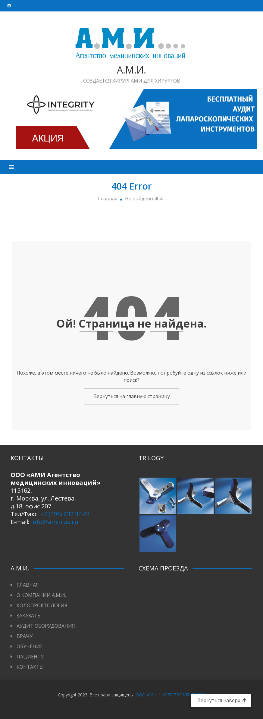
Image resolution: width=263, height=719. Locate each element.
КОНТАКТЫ (30, 667)
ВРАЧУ (25, 636)
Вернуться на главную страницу (131, 396)
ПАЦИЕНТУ (30, 656)
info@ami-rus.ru (54, 522)
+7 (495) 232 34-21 (65, 514)
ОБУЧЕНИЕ (30, 646)
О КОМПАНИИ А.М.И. (41, 595)
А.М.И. (131, 69)
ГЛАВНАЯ (28, 585)
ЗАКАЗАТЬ (28, 615)
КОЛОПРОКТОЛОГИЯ (42, 605)
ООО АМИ (146, 695)
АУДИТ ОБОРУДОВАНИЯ (46, 626)
